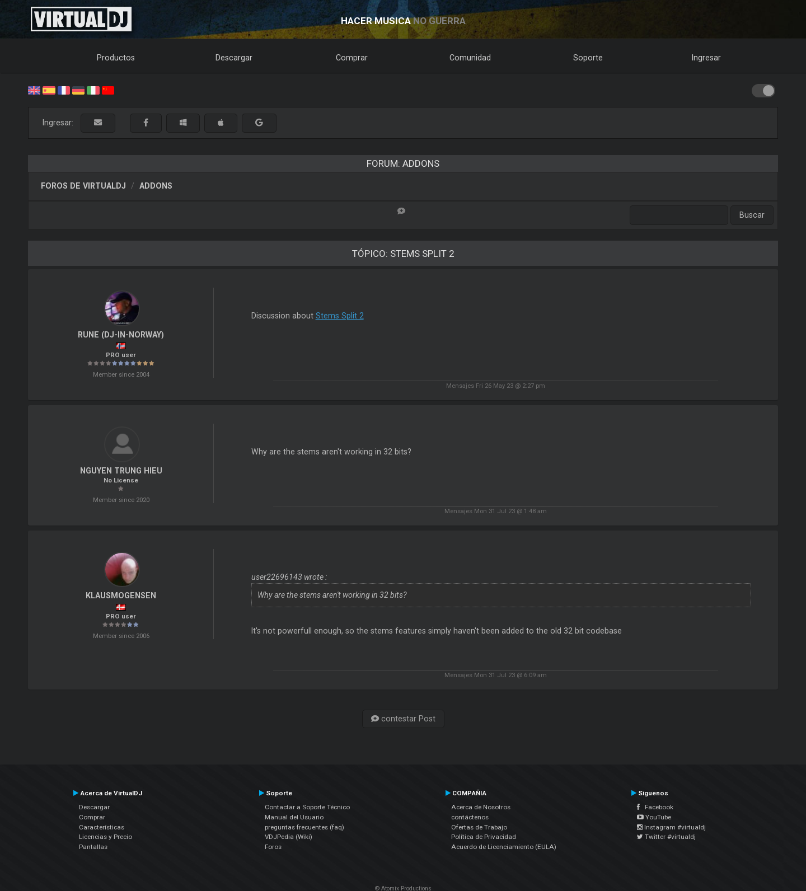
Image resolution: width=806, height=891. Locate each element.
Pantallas (93, 847)
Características (101, 827)
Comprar (352, 57)
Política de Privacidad (483, 837)
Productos (116, 57)
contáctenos (470, 817)
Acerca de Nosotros (480, 807)
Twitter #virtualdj (666, 837)
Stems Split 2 (340, 315)
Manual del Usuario (294, 817)
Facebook (655, 807)
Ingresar (706, 57)
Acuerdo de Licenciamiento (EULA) (503, 847)
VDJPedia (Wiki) (288, 837)
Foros (273, 847)
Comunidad (470, 57)
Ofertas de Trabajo (479, 827)
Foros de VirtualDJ (83, 185)
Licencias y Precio (105, 837)
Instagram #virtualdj (671, 827)
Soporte (588, 57)
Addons (155, 185)
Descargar (233, 57)
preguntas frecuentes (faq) (304, 827)
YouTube (654, 817)
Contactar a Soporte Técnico (307, 807)
